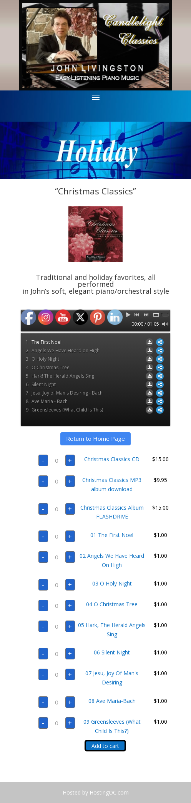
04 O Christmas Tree (112, 604)
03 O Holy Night (112, 583)
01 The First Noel (111, 535)
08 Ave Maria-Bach (112, 700)
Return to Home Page (95, 438)
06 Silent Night (112, 652)
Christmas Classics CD (112, 459)
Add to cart (105, 745)
